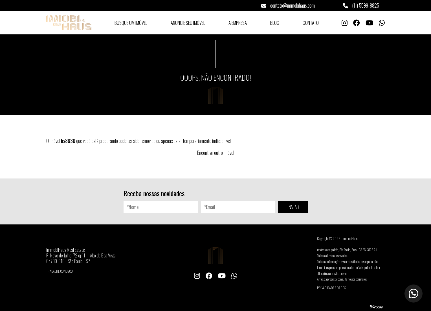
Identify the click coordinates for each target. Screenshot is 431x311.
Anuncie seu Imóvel (188, 22)
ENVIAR (293, 207)
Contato (311, 22)
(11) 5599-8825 (361, 5)
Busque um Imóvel (131, 22)
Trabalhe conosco (59, 271)
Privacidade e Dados (331, 287)
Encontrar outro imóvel (215, 152)
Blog (274, 22)
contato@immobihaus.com (288, 5)
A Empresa (237, 22)
